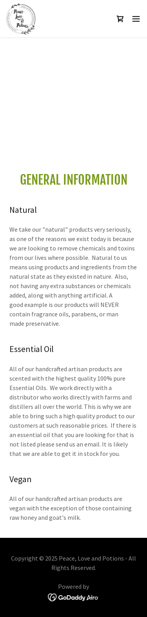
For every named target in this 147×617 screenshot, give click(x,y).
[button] (136, 19)
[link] (20, 18)
